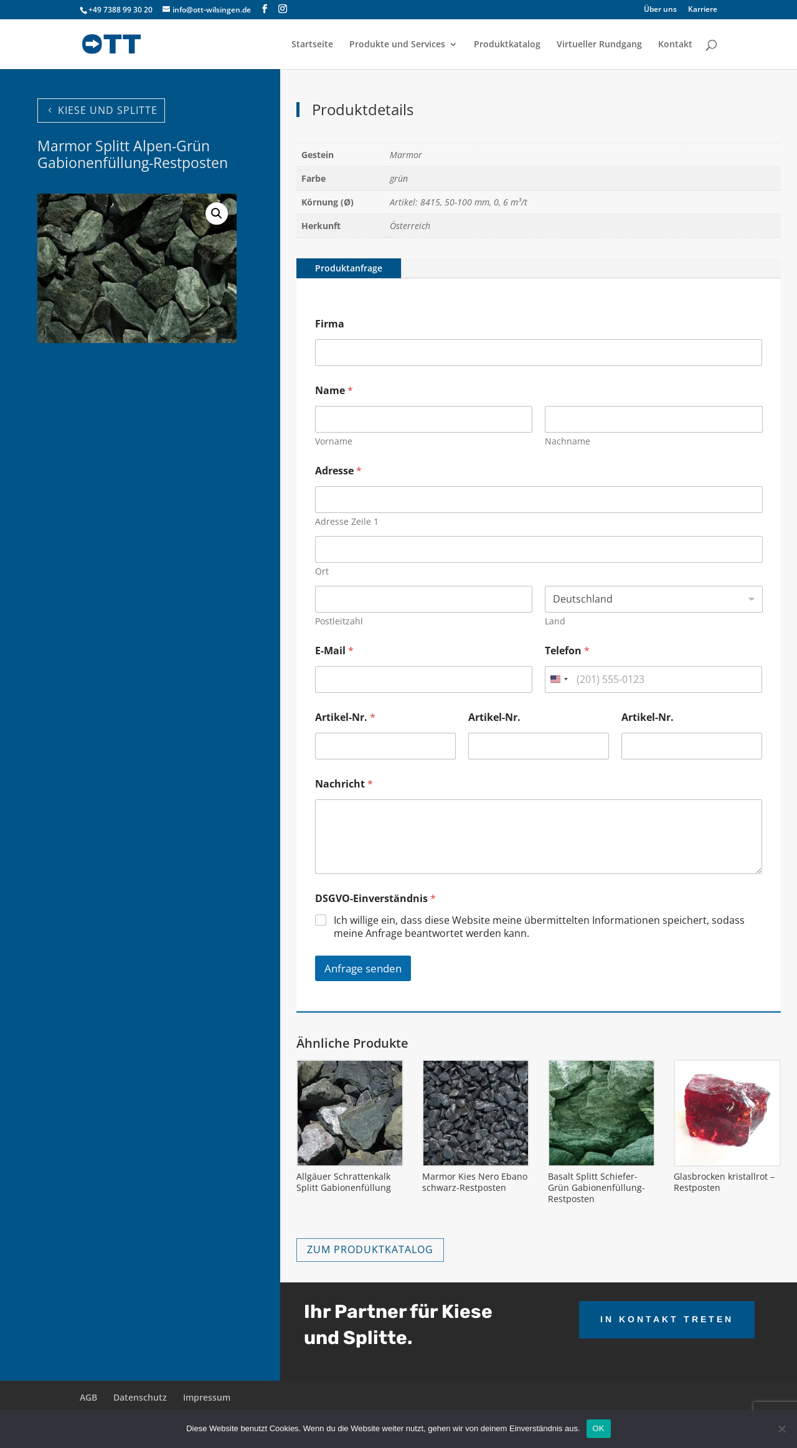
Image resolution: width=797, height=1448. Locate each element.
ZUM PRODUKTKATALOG (370, 1249)
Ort (322, 571)
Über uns (660, 10)
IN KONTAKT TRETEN (666, 1319)
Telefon (567, 651)
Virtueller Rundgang (599, 45)
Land (555, 621)
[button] (216, 213)
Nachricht (344, 784)
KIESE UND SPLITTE (108, 110)
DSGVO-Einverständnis (375, 899)
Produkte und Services (397, 45)
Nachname (567, 441)
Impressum (206, 1397)
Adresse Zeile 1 (347, 521)
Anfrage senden (363, 968)
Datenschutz (140, 1397)
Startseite (312, 45)
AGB (88, 1397)
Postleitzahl (339, 621)
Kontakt (675, 45)
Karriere (702, 10)
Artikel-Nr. (345, 717)
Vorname (333, 441)
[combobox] (558, 679)
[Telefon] (653, 679)
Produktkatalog (507, 45)
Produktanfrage (348, 268)
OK (599, 1428)
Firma (329, 324)
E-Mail (334, 651)
